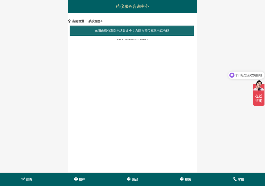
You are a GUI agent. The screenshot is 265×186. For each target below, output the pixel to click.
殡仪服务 (95, 21)
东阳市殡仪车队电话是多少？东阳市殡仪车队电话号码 (132, 31)
